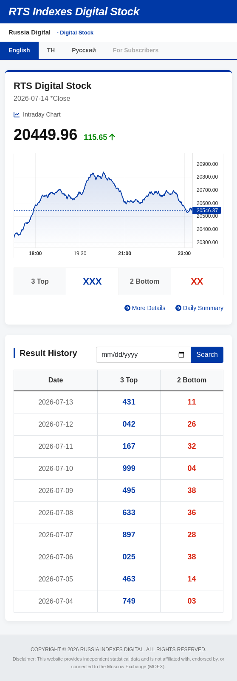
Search (207, 354)
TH (51, 50)
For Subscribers (135, 50)
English (19, 50)
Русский (84, 50)
